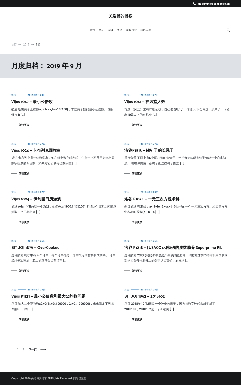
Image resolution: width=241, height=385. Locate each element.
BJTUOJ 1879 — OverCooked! (35, 248)
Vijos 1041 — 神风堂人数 (144, 102)
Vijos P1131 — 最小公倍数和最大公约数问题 (48, 296)
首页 (92, 30)
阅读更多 (24, 124)
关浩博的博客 (120, 16)
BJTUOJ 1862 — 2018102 (144, 296)
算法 (119, 30)
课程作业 (131, 30)
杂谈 (110, 30)
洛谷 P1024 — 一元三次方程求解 (151, 199)
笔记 (101, 30)
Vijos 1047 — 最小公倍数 (32, 102)
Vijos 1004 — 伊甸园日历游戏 (36, 199)
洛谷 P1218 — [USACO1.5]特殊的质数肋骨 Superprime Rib (173, 248)
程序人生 (145, 30)
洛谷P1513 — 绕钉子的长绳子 (149, 150)
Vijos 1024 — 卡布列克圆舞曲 (36, 150)
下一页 (33, 349)
